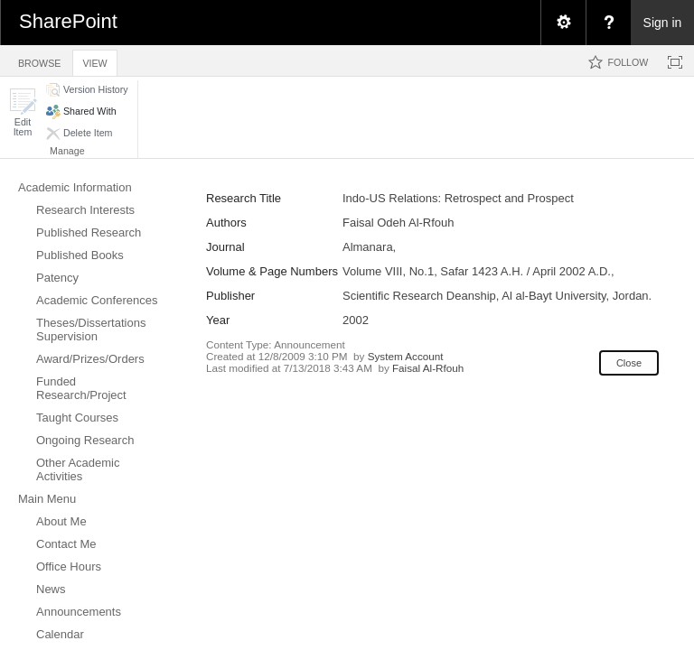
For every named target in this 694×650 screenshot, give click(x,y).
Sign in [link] (662, 22)
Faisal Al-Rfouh (428, 368)
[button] (23, 112)
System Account (406, 356)
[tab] (39, 60)
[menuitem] (563, 22)
